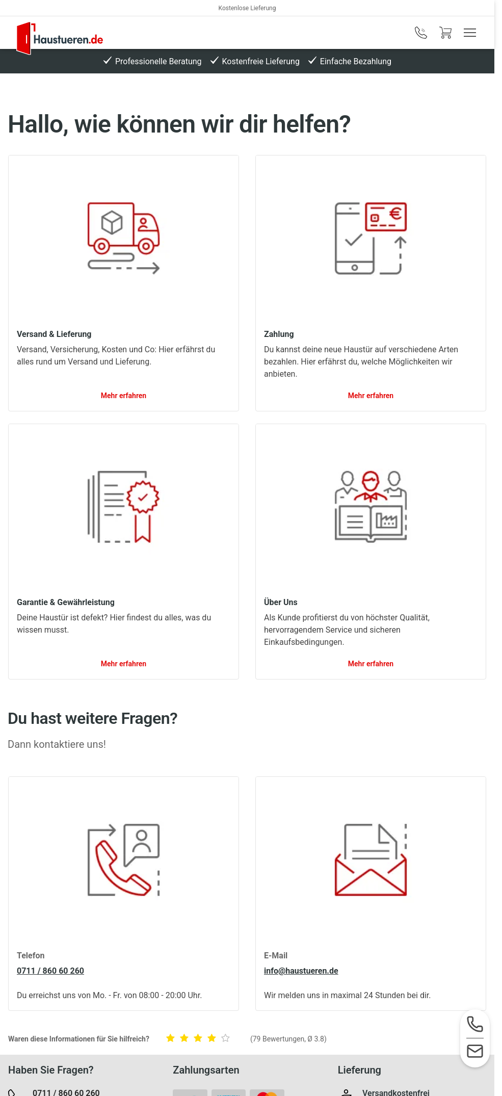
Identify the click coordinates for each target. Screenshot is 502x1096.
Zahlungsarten (206, 1070)
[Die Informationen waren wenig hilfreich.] (186, 1039)
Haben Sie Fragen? (51, 1070)
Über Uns (281, 602)
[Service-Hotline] (475, 1024)
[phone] (421, 32)
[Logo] (59, 38)
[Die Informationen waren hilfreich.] (213, 1039)
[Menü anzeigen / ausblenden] (470, 32)
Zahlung (279, 334)
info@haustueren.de (301, 971)
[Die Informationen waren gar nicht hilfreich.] (172, 1039)
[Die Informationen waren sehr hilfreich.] (227, 1039)
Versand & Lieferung (54, 334)
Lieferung (359, 1070)
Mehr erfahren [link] (123, 396)
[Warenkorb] (445, 32)
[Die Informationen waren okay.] (200, 1039)
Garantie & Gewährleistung (66, 602)
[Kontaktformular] (475, 1051)
